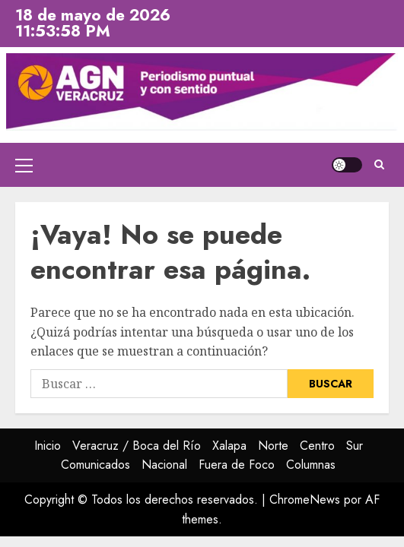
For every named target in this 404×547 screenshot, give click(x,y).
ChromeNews (304, 499)
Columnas (311, 464)
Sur (354, 445)
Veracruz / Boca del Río (136, 445)
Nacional (164, 464)
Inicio (47, 445)
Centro (317, 445)
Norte (273, 445)
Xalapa (229, 445)
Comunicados (95, 464)
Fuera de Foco (237, 464)
